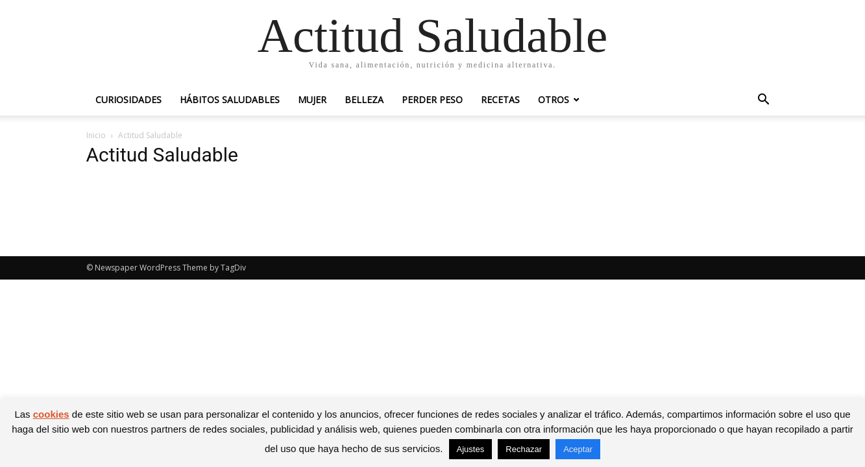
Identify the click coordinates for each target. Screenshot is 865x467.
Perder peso (432, 99)
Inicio (96, 135)
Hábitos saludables (230, 99)
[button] (763, 101)
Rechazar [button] (524, 449)
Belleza (364, 99)
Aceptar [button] (577, 449)
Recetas (500, 99)
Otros (553, 99)
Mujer (312, 99)
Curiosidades (128, 99)
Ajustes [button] (471, 449)
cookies (51, 414)
